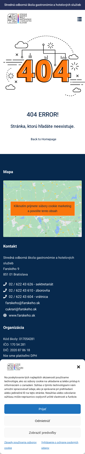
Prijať (42, 409)
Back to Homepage (42, 139)
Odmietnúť (42, 421)
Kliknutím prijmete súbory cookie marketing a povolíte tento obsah (42, 208)
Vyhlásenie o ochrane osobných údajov (59, 445)
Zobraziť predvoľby (42, 432)
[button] (78, 367)
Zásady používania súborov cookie (20, 445)
